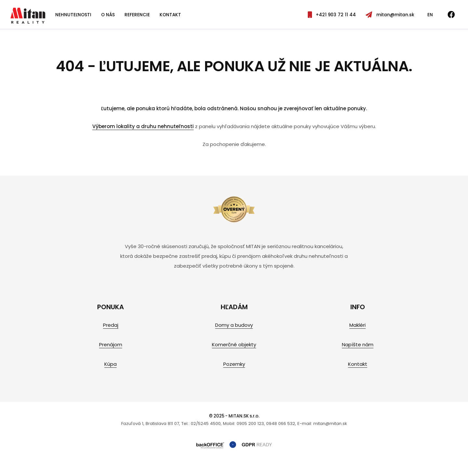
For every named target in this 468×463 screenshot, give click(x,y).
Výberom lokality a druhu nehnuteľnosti (143, 126)
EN (430, 15)
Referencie (137, 15)
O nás (108, 15)
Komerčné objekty (234, 344)
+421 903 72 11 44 (332, 15)
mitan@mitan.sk (390, 15)
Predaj (110, 325)
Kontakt (170, 15)
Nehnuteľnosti (73, 15)
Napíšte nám (357, 344)
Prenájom (110, 344)
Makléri (357, 325)
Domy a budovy (234, 325)
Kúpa (110, 364)
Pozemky (234, 364)
